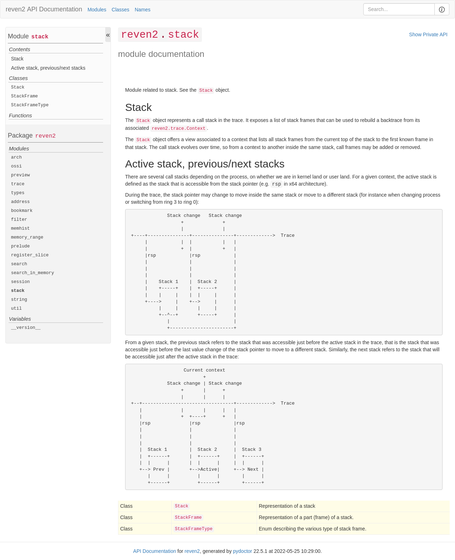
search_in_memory (32, 273)
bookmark (21, 210)
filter (19, 219)
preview (20, 175)
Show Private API (428, 34)
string (19, 299)
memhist (20, 228)
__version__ (26, 327)
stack (39, 37)
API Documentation (54, 9)
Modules (96, 9)
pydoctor (242, 551)
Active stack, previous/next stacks (48, 68)
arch (16, 157)
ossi (16, 166)
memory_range (27, 237)
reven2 (15, 9)
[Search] (399, 9)
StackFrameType (30, 105)
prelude (20, 246)
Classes (120, 9)
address (20, 201)
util (16, 308)
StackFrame (24, 96)
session (20, 281)
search (19, 264)
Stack (17, 59)
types (18, 193)
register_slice (30, 255)
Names (142, 9)
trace (18, 184)
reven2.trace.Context (178, 128)
